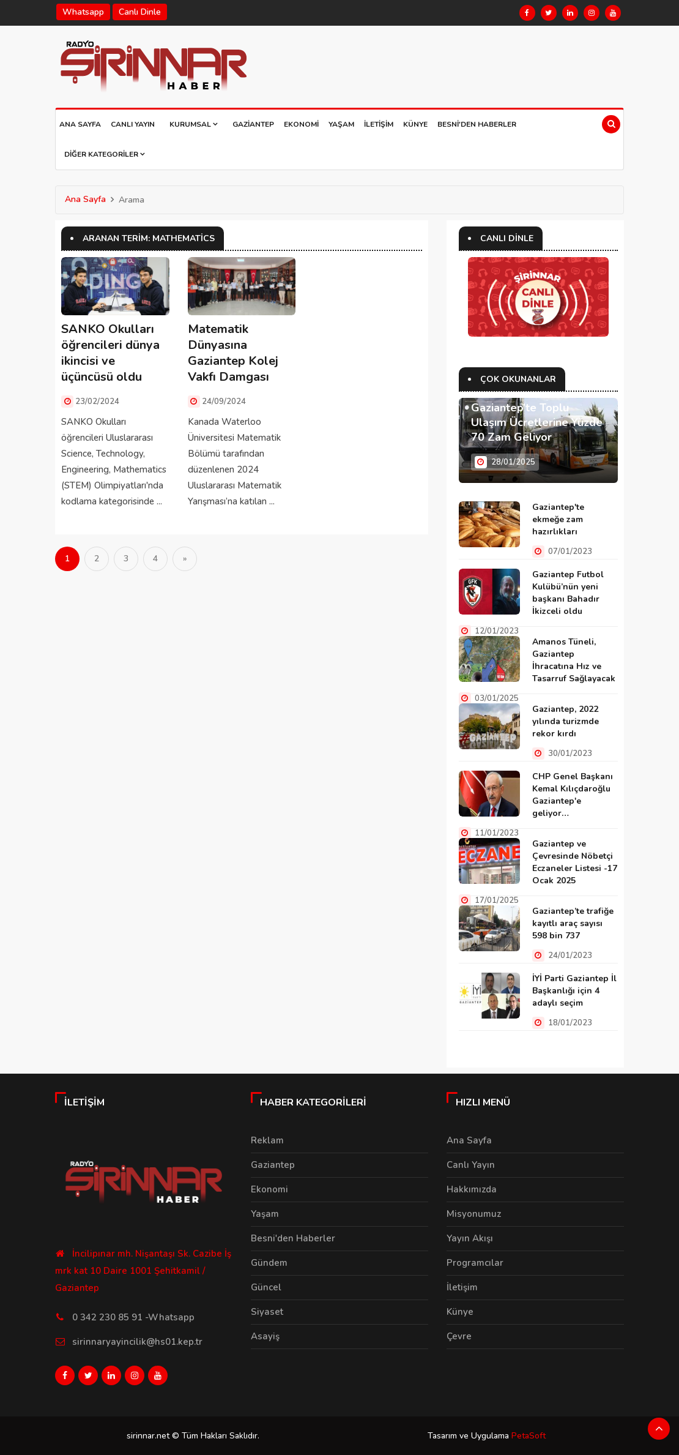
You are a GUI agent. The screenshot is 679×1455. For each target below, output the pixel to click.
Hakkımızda (472, 1189)
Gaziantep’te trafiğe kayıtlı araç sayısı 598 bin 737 (573, 923)
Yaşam (341, 124)
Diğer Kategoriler (104, 154)
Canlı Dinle (140, 12)
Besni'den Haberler (476, 124)
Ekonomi (301, 124)
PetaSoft (528, 1435)
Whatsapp (83, 12)
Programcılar (475, 1263)
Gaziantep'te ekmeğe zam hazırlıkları (558, 519)
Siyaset (267, 1312)
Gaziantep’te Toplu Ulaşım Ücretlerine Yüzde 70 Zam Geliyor (537, 422)
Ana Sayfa (80, 124)
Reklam (267, 1140)
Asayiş (265, 1336)
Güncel (266, 1287)
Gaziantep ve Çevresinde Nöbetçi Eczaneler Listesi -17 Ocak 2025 (574, 862)
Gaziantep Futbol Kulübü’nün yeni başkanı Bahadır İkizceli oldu (568, 593)
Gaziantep (253, 124)
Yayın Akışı (470, 1238)
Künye (415, 124)
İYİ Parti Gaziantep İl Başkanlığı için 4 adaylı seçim (574, 991)
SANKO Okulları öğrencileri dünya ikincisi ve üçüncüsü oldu (110, 353)
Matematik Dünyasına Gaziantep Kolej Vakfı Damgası (233, 353)
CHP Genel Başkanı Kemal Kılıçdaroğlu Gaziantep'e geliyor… (572, 795)
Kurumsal (193, 124)
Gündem (269, 1263)
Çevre (459, 1336)
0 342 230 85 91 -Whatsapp (133, 1317)
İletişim (378, 124)
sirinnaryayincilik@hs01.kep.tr (137, 1342)
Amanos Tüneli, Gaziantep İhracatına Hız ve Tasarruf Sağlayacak (573, 660)
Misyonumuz (474, 1214)
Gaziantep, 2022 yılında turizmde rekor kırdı (565, 721)
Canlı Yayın (133, 124)
